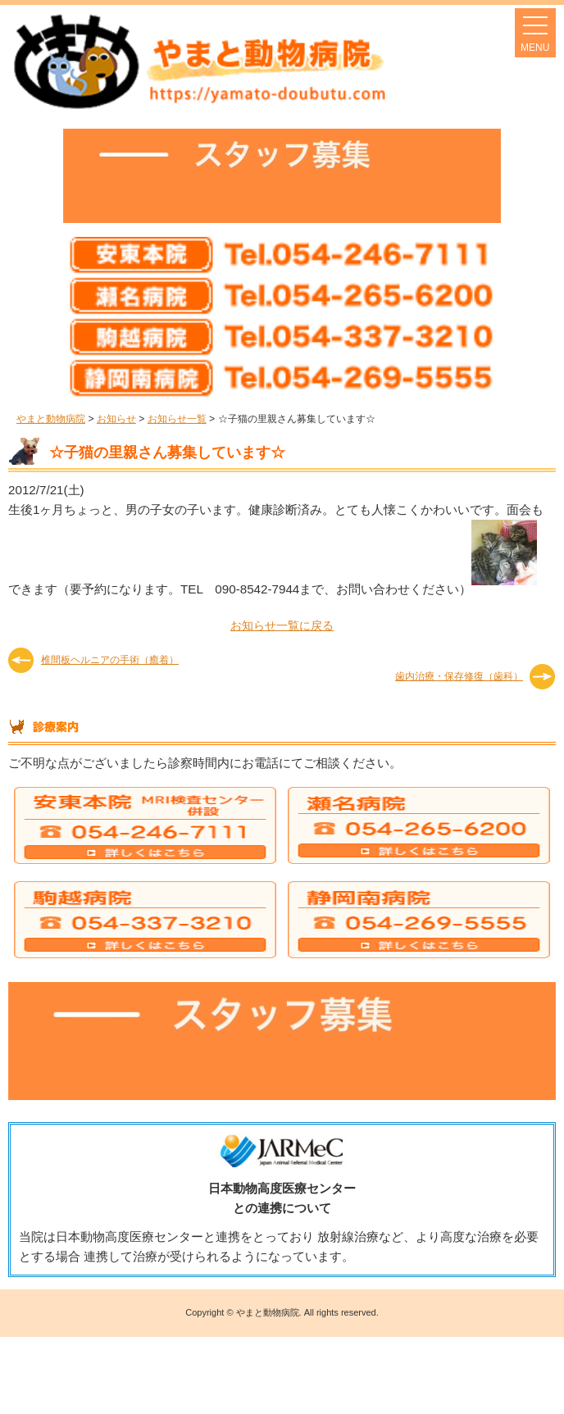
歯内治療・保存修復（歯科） (459, 676)
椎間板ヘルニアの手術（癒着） (110, 660)
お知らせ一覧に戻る (282, 625)
